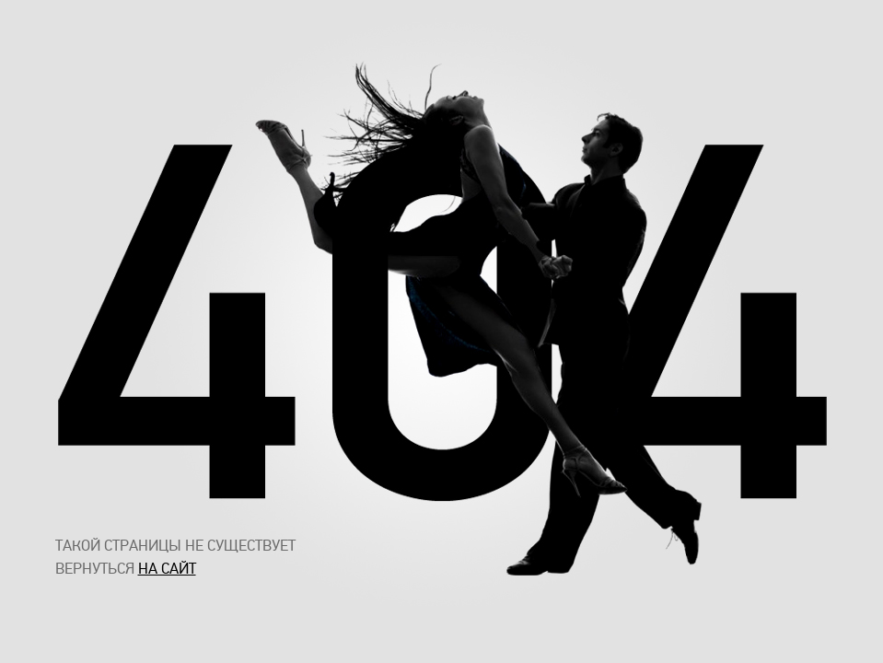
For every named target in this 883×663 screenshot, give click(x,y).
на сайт (167, 568)
